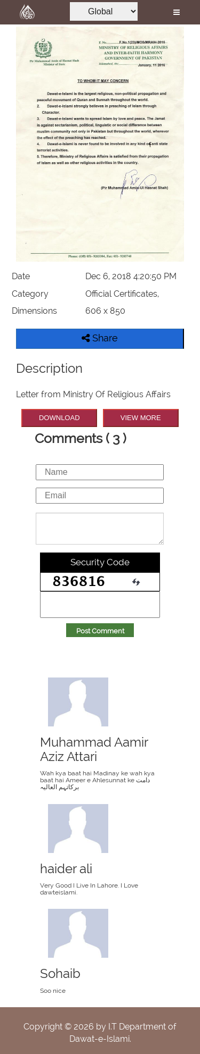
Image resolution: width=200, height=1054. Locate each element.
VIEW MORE (141, 418)
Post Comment (100, 631)
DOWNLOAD (59, 418)
